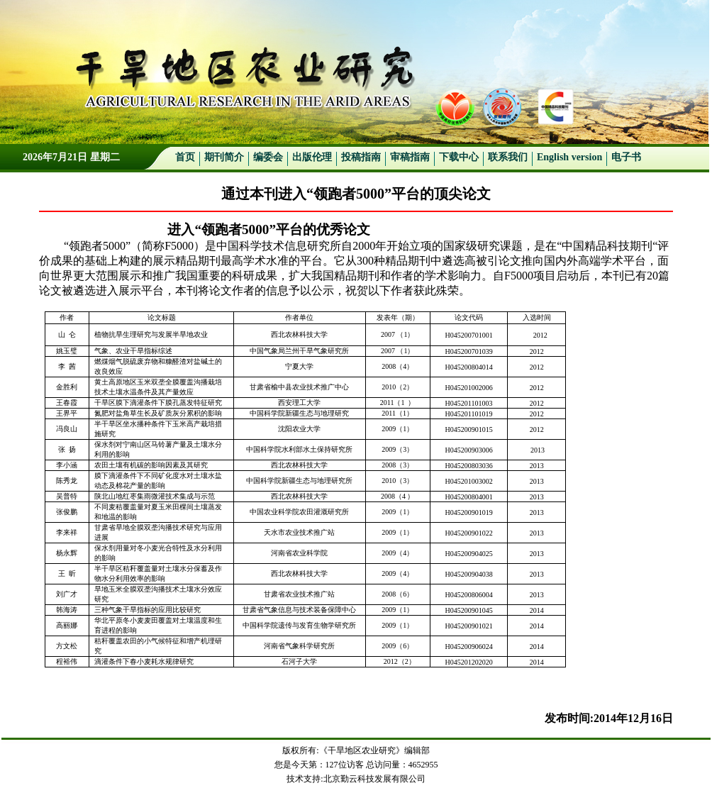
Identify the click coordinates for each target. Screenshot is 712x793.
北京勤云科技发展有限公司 (374, 779)
